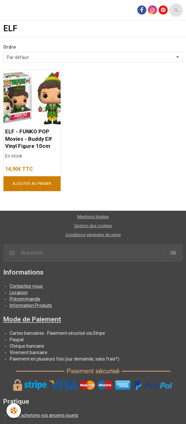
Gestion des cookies (93, 225)
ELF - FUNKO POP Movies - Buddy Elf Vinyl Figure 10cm (28, 139)
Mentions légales (93, 216)
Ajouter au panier (32, 183)
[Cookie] (13, 410)
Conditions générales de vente (93, 234)
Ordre (9, 47)
